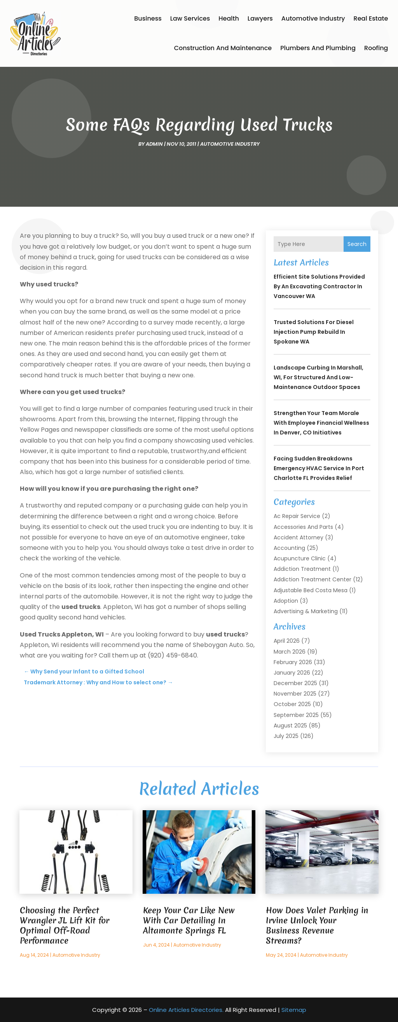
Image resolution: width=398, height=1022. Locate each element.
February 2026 (293, 662)
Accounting (289, 548)
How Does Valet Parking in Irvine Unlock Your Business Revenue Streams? (317, 925)
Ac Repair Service (297, 516)
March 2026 (289, 652)
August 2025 (290, 725)
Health (228, 18)
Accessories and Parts (303, 527)
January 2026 (292, 673)
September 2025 (296, 715)
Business (148, 18)
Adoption (286, 601)
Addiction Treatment (302, 569)
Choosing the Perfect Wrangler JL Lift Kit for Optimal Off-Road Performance (64, 925)
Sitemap (293, 1010)
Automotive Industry (313, 18)
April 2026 (287, 641)
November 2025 (295, 694)
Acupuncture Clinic (300, 558)
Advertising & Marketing (306, 611)
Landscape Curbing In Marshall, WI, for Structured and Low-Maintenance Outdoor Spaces (318, 377)
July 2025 (286, 736)
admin (154, 144)
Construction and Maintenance (223, 48)
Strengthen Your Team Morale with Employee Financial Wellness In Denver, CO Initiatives (321, 422)
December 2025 (295, 683)
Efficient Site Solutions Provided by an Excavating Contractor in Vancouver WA (319, 286)
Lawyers (260, 18)
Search (357, 244)
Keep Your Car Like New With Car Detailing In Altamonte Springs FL (188, 920)
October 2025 (292, 704)
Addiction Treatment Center (312, 579)
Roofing (376, 48)
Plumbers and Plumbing (318, 48)
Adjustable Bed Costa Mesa (310, 590)
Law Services (190, 18)
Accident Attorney (298, 537)
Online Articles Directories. (186, 1010)
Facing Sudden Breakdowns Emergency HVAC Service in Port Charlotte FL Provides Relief (319, 468)
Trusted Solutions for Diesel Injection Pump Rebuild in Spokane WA (314, 331)
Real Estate (371, 18)
